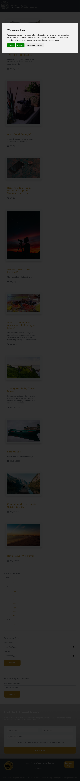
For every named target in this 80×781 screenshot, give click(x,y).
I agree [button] (11, 45)
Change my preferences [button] (34, 45)
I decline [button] (20, 45)
